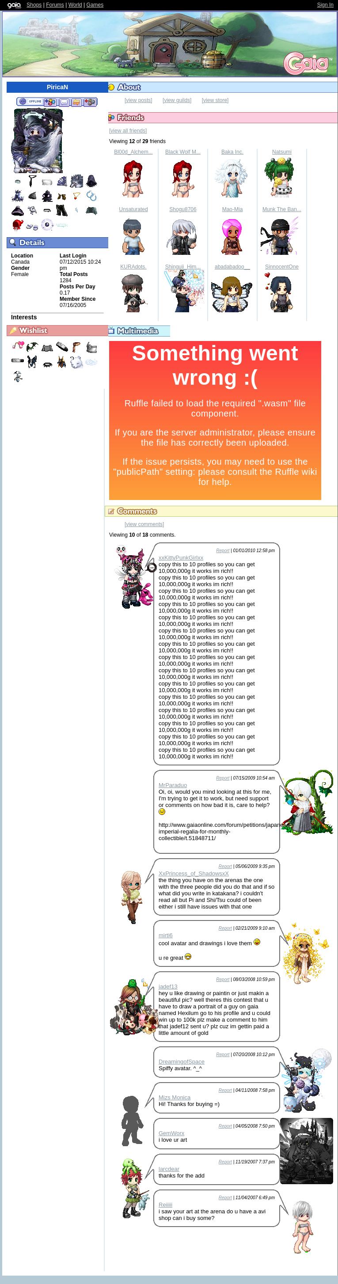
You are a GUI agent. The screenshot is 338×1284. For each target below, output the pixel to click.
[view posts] (138, 100)
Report (222, 550)
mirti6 (166, 935)
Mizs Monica (174, 1097)
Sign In (325, 5)
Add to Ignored (90, 102)
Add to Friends (50, 102)
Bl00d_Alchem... (133, 152)
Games (95, 5)
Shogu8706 (182, 209)
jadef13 (168, 986)
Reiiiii (165, 1204)
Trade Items (76, 102)
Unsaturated (133, 209)
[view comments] (144, 524)
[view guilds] (177, 100)
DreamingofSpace (182, 1061)
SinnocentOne (282, 267)
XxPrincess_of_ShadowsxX (194, 873)
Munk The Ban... (281, 209)
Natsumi (282, 152)
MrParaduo (173, 785)
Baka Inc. (232, 152)
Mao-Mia (232, 209)
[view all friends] (128, 131)
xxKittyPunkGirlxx (181, 557)
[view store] (215, 100)
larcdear (169, 1169)
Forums (55, 5)
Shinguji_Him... (183, 267)
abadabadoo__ (232, 267)
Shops (34, 5)
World (75, 5)
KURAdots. (133, 267)
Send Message (63, 102)
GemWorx (171, 1133)
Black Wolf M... (183, 152)
